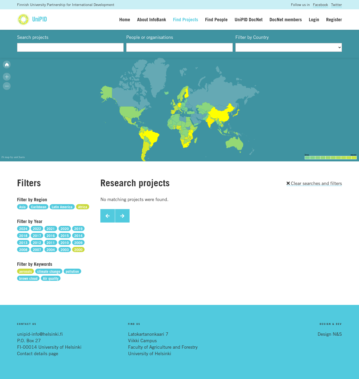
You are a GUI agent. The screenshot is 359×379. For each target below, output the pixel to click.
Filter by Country (252, 37)
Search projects (32, 37)
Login (314, 19)
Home (124, 19)
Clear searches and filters (314, 183)
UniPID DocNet (249, 19)
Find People (216, 19)
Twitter (336, 4)
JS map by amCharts (13, 157)
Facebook (320, 4)
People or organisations (149, 37)
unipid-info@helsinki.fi (40, 334)
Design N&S (330, 334)
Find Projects (185, 19)
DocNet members (286, 19)
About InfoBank (151, 19)
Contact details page (37, 353)
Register (334, 19)
